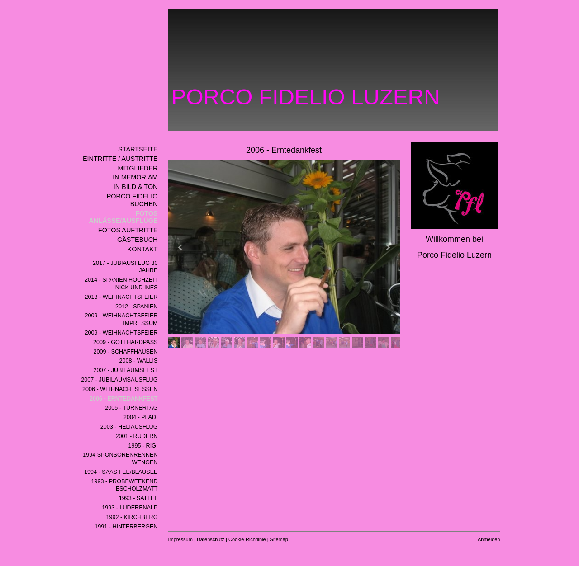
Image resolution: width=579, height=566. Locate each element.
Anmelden (489, 539)
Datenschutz (210, 539)
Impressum (180, 539)
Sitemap (279, 539)
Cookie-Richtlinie (247, 539)
